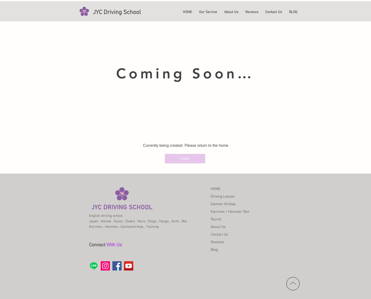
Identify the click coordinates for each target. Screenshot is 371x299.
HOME (215, 189)
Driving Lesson (223, 196)
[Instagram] (105, 266)
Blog (214, 249)
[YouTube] (128, 266)
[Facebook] (117, 266)
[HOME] (185, 158)
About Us (218, 227)
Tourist (216, 219)
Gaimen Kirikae (223, 204)
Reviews (217, 242)
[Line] (93, 266)
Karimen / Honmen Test (230, 211)
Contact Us (219, 234)
